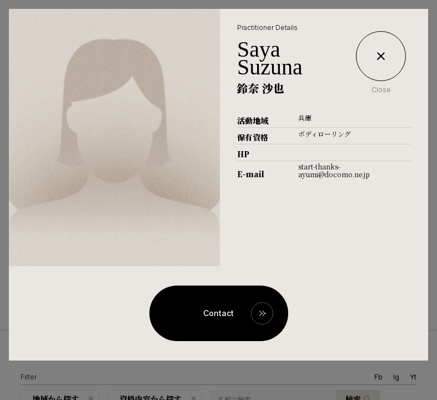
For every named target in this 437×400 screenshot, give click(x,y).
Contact (218, 313)
